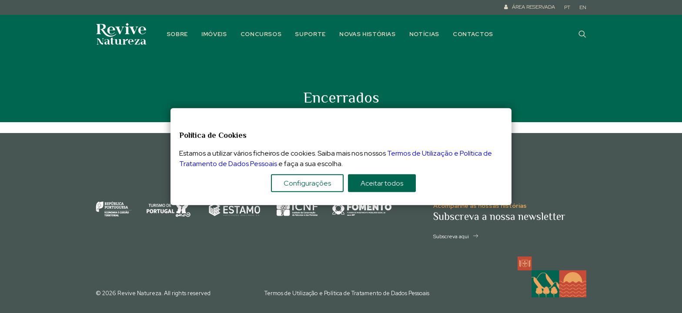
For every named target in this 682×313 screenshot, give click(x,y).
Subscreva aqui (455, 236)
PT (567, 7)
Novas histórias (367, 34)
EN (582, 7)
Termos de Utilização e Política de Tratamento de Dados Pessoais (346, 293)
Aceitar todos (382, 182)
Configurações (307, 182)
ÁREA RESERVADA (533, 6)
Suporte (310, 34)
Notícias (424, 34)
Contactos (473, 34)
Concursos (261, 34)
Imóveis (214, 34)
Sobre (177, 34)
